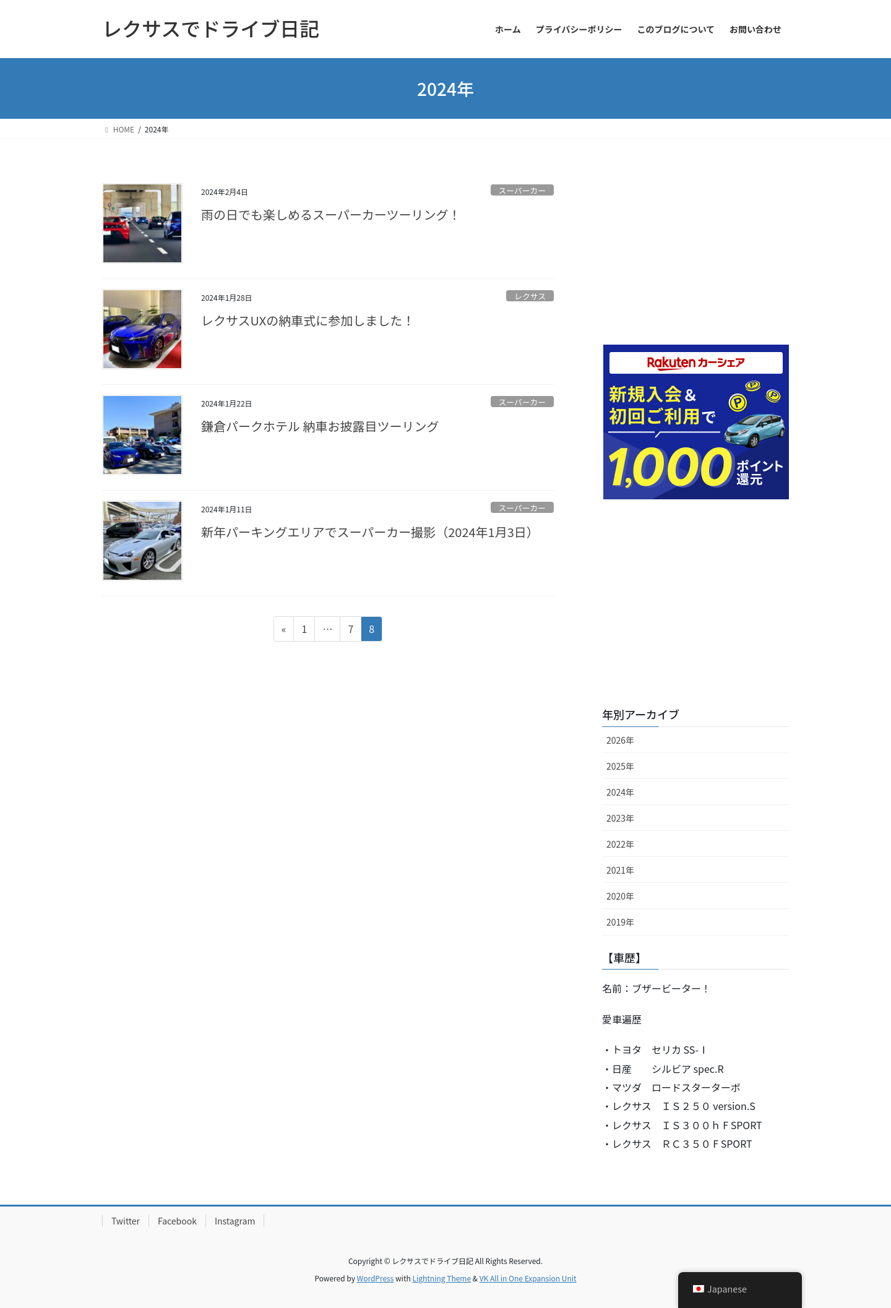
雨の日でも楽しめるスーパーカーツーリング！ (330, 214)
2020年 (620, 896)
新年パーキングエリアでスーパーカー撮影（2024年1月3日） (370, 532)
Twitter (125, 1221)
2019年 (620, 922)
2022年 (620, 844)
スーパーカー (522, 190)
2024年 (620, 792)
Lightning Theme (441, 1278)
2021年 (620, 870)
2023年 (620, 818)
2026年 (620, 740)
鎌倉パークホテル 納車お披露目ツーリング (320, 426)
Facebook (177, 1221)
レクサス (530, 296)
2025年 (620, 766)
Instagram (235, 1221)
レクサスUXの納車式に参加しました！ (308, 320)
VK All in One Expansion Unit (528, 1278)
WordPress (375, 1278)
